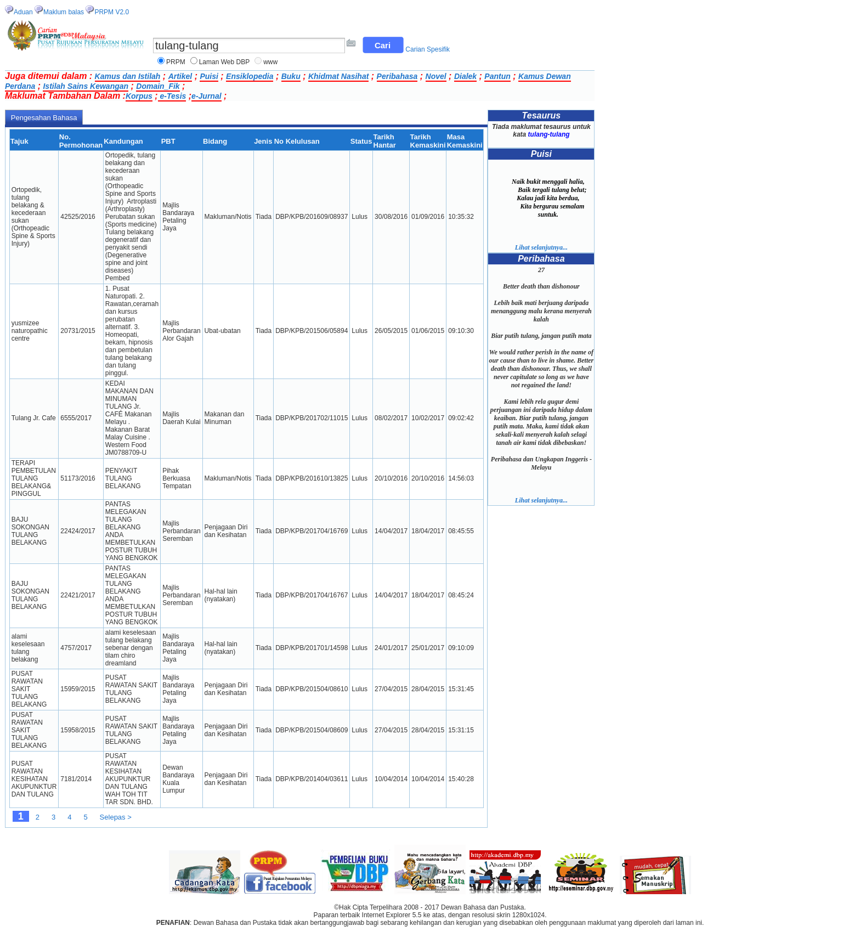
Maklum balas (63, 12)
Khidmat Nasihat (338, 76)
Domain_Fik (157, 86)
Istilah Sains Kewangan (85, 86)
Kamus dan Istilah (128, 76)
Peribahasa (397, 76)
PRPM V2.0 (111, 12)
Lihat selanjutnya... (541, 247)
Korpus (139, 96)
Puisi (209, 76)
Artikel (180, 76)
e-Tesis (172, 96)
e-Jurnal (206, 96)
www (270, 62)
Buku (291, 76)
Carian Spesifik (427, 49)
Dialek (465, 76)
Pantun (497, 76)
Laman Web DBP (224, 62)
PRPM (175, 62)
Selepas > (116, 817)
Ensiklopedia (249, 76)
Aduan (23, 12)
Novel (436, 76)
